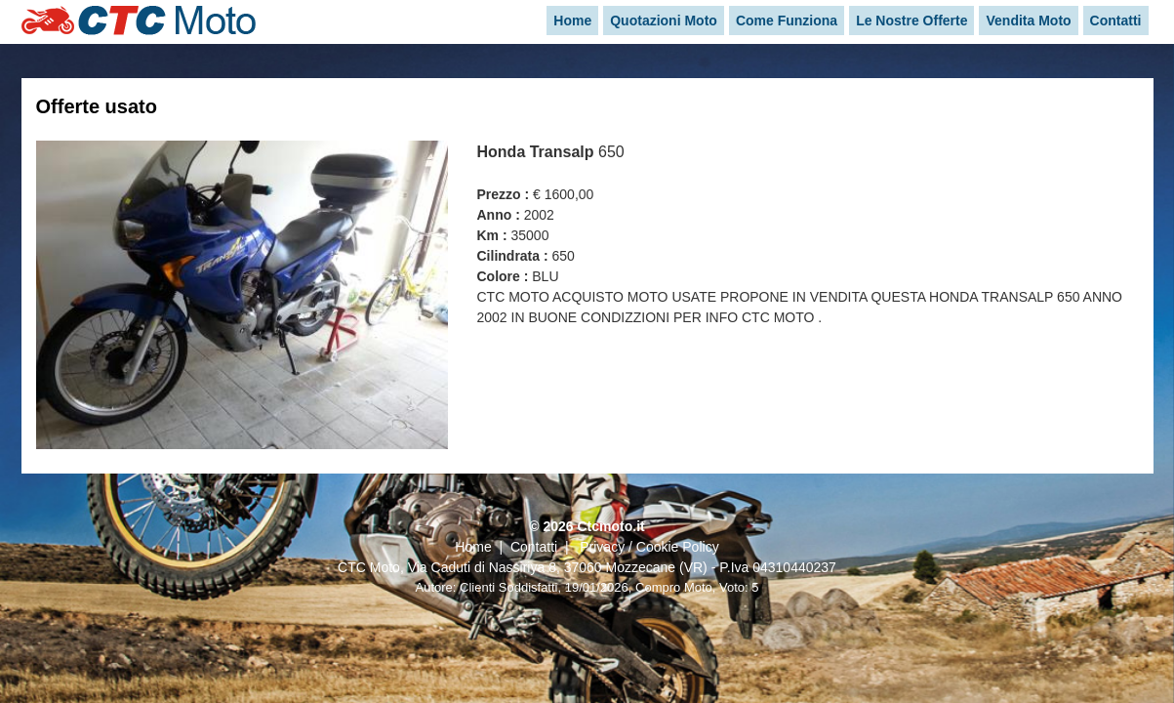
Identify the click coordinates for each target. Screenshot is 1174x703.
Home (473, 547)
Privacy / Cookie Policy (649, 547)
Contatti (533, 547)
